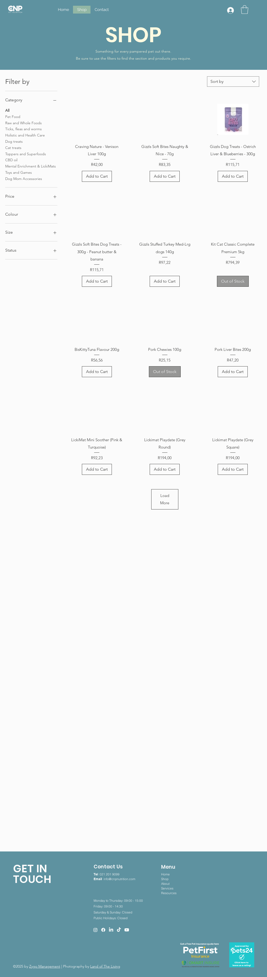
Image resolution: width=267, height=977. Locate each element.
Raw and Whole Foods (23, 122)
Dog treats (14, 141)
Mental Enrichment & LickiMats (30, 166)
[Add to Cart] (97, 176)
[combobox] (233, 81)
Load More (164, 499)
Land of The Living (105, 966)
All (7, 110)
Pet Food (12, 116)
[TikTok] (119, 929)
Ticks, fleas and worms (23, 128)
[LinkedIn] (111, 929)
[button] (244, 9)
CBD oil (11, 159)
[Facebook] (103, 929)
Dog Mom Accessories (23, 178)
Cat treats (13, 147)
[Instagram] (95, 929)
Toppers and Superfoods (25, 153)
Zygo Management (44, 966)
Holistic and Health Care (25, 135)
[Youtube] (126, 929)
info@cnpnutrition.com (119, 879)
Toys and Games (18, 172)
